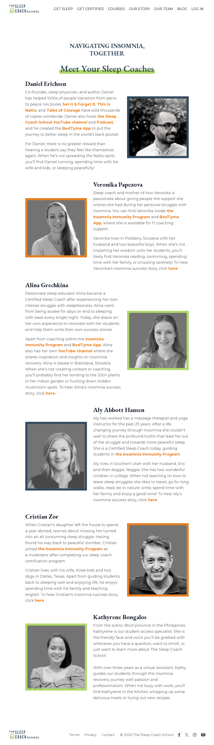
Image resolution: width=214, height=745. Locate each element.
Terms (74, 735)
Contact (108, 735)
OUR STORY (139, 9)
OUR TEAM (163, 9)
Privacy (90, 735)
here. (51, 393)
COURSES (116, 9)
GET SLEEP (63, 9)
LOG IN (197, 9)
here (173, 268)
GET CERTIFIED (90, 9)
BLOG (182, 9)
